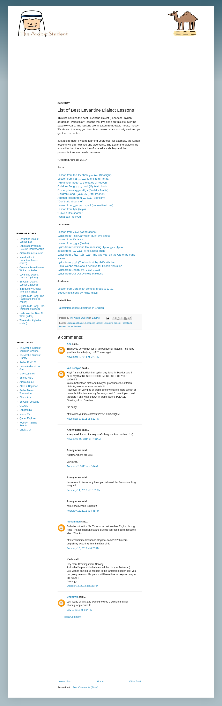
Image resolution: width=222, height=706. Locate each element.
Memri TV (25, 414)
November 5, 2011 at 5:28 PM (83, 357)
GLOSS (24, 405)
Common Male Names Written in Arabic (32, 269)
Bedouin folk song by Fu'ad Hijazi (78, 292)
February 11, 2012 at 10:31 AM (84, 490)
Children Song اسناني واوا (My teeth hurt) (82, 186)
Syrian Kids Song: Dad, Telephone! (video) (32, 307)
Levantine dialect (112, 323)
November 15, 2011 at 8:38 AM (84, 439)
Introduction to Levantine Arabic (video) (29, 260)
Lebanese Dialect (93, 323)
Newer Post (65, 681)
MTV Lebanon (27, 373)
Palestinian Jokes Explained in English (81, 307)
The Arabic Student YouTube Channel (30, 349)
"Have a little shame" (70, 213)
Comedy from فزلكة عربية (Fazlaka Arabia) (83, 190)
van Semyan (74, 368)
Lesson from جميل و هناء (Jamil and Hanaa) (83, 178)
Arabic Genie (27, 382)
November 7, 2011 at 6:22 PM (83, 418)
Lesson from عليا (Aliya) (72, 209)
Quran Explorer (28, 418)
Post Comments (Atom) (85, 687)
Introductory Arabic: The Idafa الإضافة (30, 290)
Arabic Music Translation (27, 392)
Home (100, 681)
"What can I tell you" (70, 216)
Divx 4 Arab (26, 397)
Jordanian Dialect (75, 323)
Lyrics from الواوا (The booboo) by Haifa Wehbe (86, 262)
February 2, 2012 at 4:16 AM (82, 466)
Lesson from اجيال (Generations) (77, 231)
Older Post (135, 681)
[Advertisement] (81, 66)
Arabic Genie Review (31, 253)
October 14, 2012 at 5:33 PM (82, 585)
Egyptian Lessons (29, 401)
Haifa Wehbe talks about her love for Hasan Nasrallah (90, 265)
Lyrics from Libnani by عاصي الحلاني (79, 269)
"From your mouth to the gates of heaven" (83, 182)
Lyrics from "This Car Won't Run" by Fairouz (84, 235)
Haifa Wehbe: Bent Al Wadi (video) (31, 315)
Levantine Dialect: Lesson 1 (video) (29, 276)
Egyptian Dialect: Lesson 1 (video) (29, 283)
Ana (69, 344)
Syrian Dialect (74, 326)
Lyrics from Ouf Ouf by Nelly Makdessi (81, 273)
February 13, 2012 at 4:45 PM (83, 510)
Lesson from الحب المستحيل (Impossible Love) (85, 205)
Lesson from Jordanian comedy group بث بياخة (86, 288)
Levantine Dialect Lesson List (29, 240)
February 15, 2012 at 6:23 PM (83, 548)
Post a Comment (72, 616)
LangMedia (26, 410)
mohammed (74, 521)
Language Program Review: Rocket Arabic (32, 247)
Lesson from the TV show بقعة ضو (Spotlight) (84, 175)
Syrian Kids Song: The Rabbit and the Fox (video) (32, 299)
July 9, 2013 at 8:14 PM (79, 609)
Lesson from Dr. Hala (70, 239)
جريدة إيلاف (25, 429)
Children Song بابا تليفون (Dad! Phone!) (81, 193)
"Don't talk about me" (70, 201)
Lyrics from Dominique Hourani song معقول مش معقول (90, 247)
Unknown (72, 597)
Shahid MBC (26, 377)
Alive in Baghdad (29, 386)
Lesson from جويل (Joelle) (73, 243)
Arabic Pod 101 (28, 362)
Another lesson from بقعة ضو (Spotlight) (81, 197)
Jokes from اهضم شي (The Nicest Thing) (82, 250)
